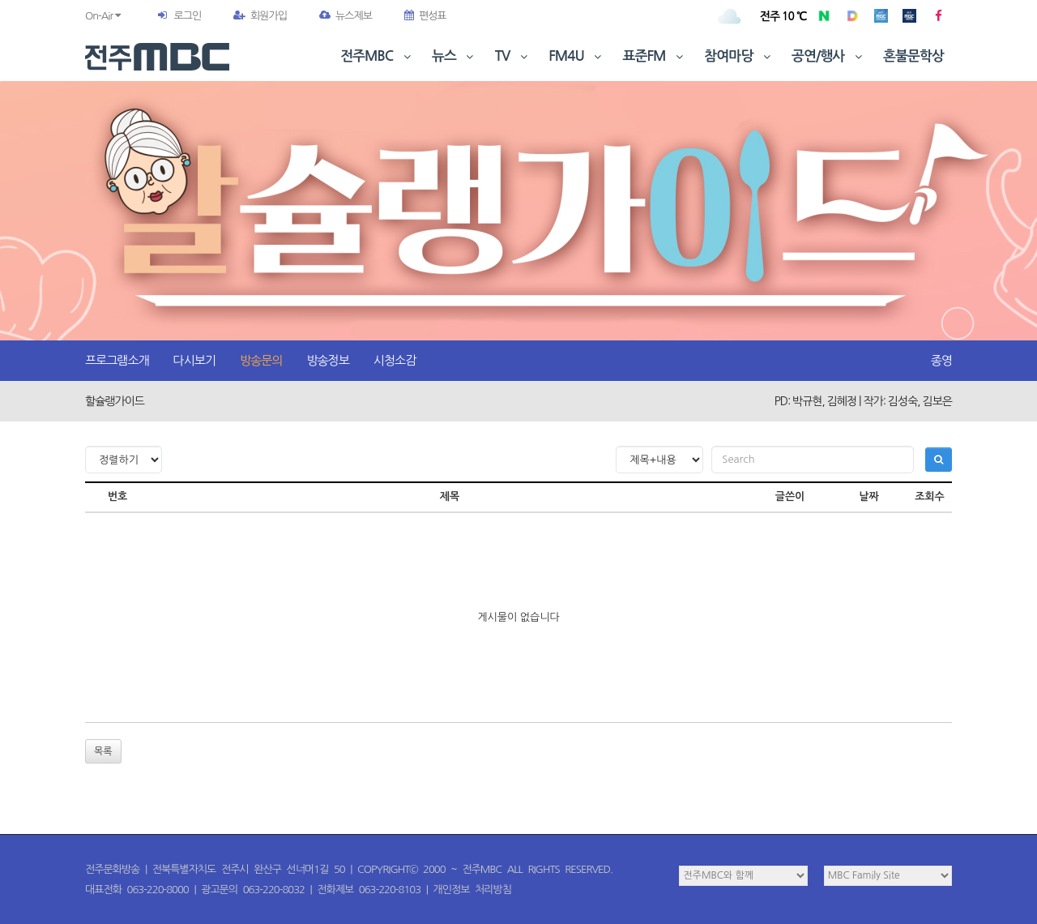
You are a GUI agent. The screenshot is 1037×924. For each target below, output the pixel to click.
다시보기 (194, 360)
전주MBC (377, 56)
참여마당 (739, 56)
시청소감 (394, 360)
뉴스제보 (345, 16)
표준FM (655, 56)
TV (513, 56)
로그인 (187, 16)
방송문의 (261, 360)
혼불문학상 (913, 56)
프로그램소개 (117, 360)
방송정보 (327, 360)
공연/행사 (828, 56)
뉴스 (454, 56)
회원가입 (260, 16)
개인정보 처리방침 (472, 889)
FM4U (576, 56)
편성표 (425, 16)
